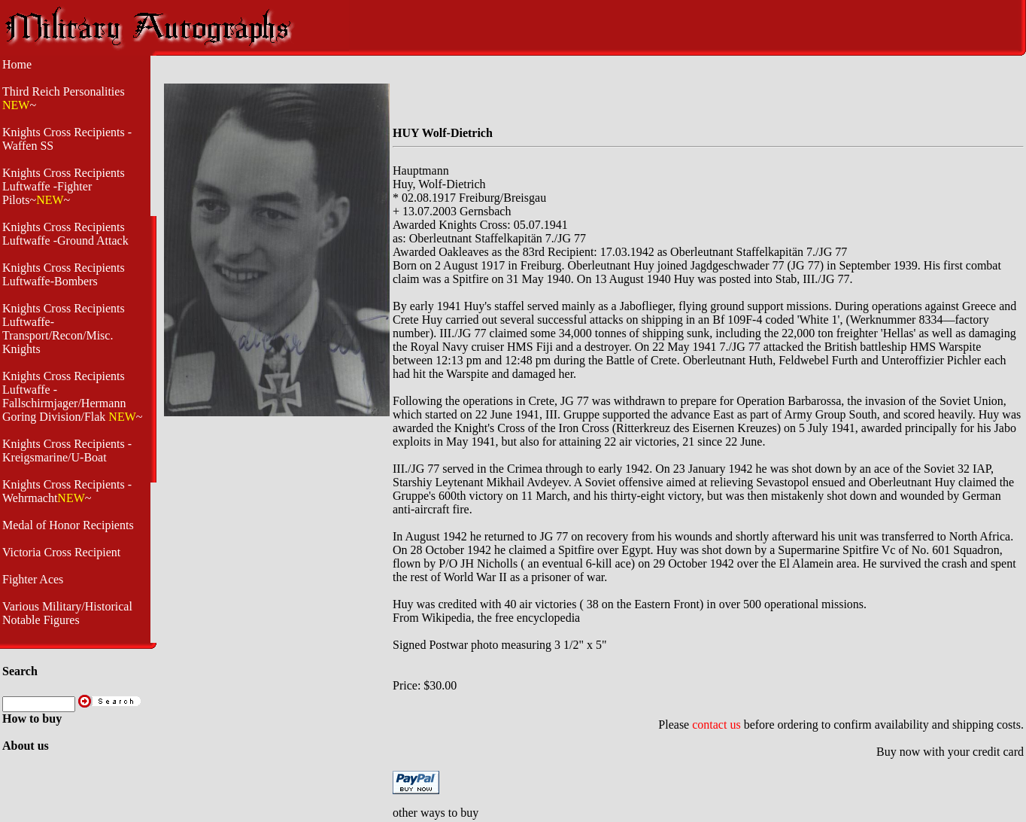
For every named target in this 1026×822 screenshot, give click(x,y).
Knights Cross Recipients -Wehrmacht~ (67, 491)
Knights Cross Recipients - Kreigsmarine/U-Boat (67, 450)
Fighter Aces (32, 579)
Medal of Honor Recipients (68, 525)
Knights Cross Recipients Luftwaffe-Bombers (63, 274)
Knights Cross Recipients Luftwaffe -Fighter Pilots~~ (63, 186)
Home (17, 64)
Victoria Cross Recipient (61, 552)
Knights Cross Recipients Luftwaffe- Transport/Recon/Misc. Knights (63, 328)
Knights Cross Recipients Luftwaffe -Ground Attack (65, 234)
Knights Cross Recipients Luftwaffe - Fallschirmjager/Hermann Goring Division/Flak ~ (72, 396)
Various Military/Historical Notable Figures (67, 613)
